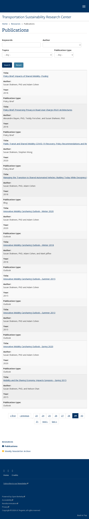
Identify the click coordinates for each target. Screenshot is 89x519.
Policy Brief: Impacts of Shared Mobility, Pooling (25, 76)
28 (70, 416)
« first (13, 416)
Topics (5, 50)
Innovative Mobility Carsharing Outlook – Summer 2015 (29, 278)
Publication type (62, 50)
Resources (15, 23)
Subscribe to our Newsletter (15, 483)
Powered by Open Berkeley (13, 496)
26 (57, 416)
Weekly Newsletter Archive (18, 451)
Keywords (7, 40)
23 (37, 416)
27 (63, 416)
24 (44, 416)
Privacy (5, 507)
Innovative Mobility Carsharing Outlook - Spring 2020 (28, 346)
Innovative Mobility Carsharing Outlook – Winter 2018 (28, 245)
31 (38, 422)
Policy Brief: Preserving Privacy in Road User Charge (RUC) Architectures (37, 109)
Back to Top (82, 515)
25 (50, 416)
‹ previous (25, 416)
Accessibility (7, 500)
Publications (11, 446)
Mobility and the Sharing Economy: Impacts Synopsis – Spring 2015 (34, 380)
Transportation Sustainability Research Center (36, 16)
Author (46, 40)
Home (5, 23)
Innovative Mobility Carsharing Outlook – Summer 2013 (29, 312)
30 (83, 416)
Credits (15, 475)
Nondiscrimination (10, 503)
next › (46, 422)
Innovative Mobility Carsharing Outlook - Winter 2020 (28, 211)
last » (55, 422)
